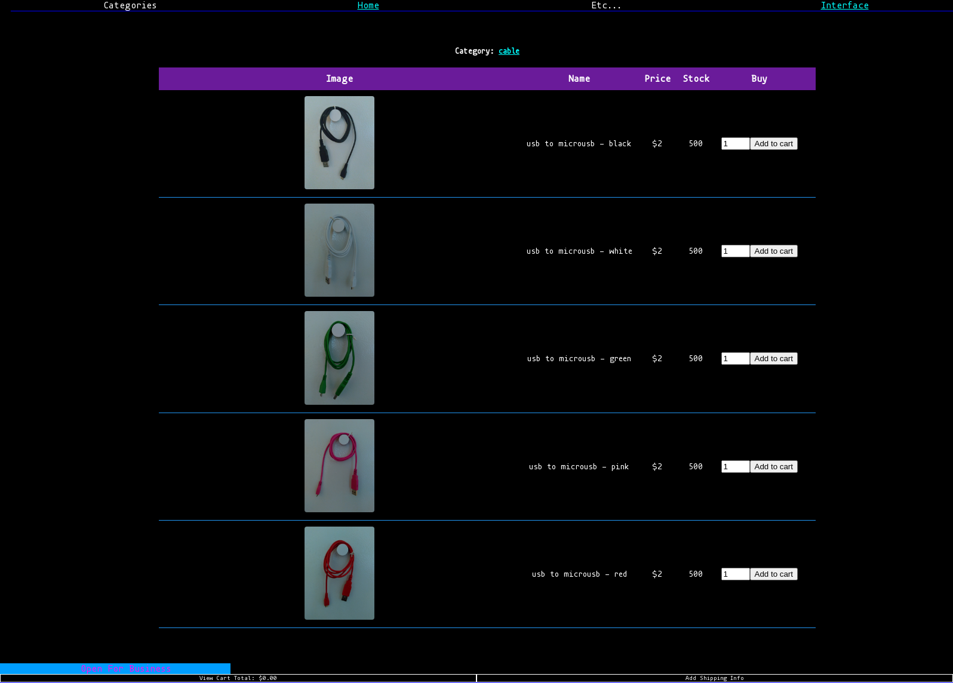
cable (509, 51)
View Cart (238, 678)
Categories (130, 5)
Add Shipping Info (714, 678)
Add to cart (774, 143)
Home (368, 5)
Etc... (606, 5)
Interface (845, 5)
